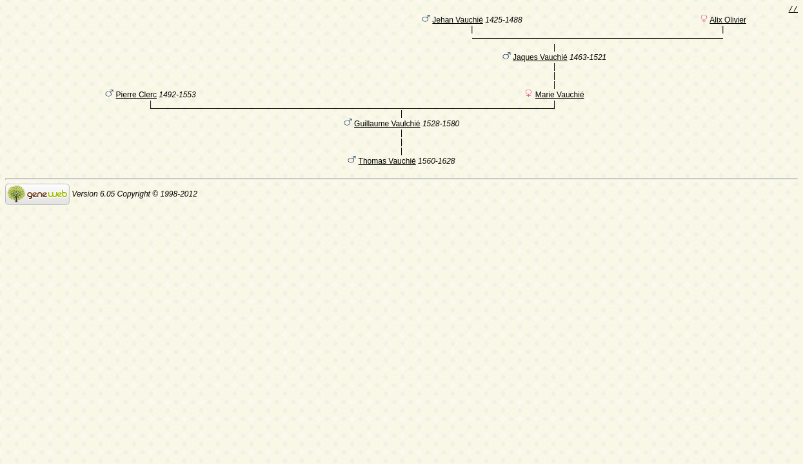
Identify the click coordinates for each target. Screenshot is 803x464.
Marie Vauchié (559, 110)
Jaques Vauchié (540, 66)
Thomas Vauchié (387, 178)
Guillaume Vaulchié (387, 141)
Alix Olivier (727, 22)
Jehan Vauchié (457, 22)
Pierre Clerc (136, 110)
